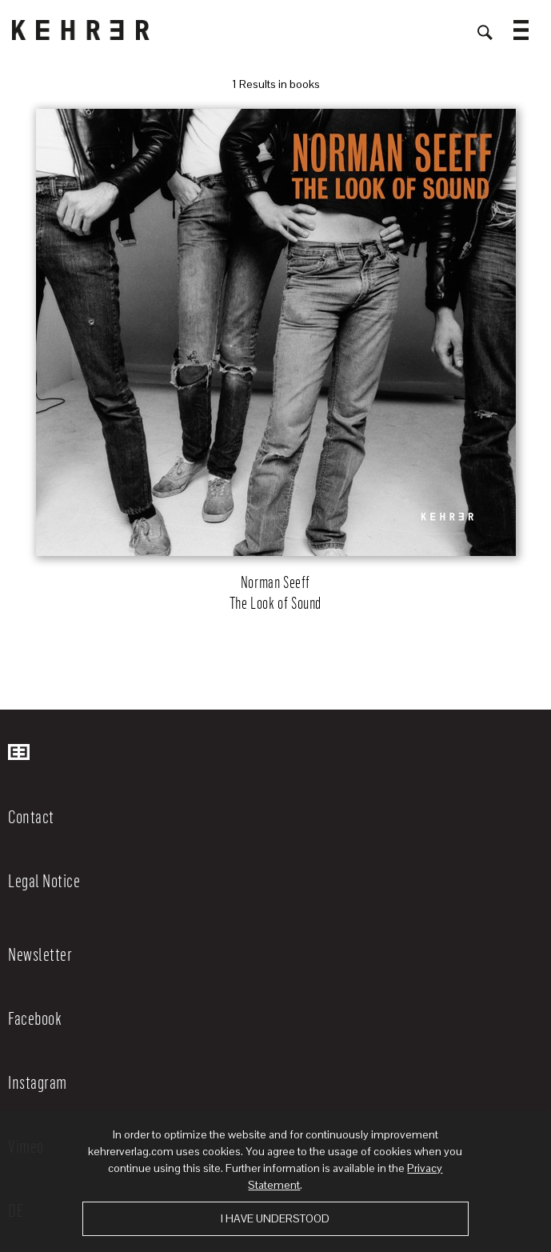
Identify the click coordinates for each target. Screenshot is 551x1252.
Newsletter (40, 953)
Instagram (37, 1081)
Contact (31, 816)
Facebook (35, 1017)
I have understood (275, 1218)
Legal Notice (44, 880)
